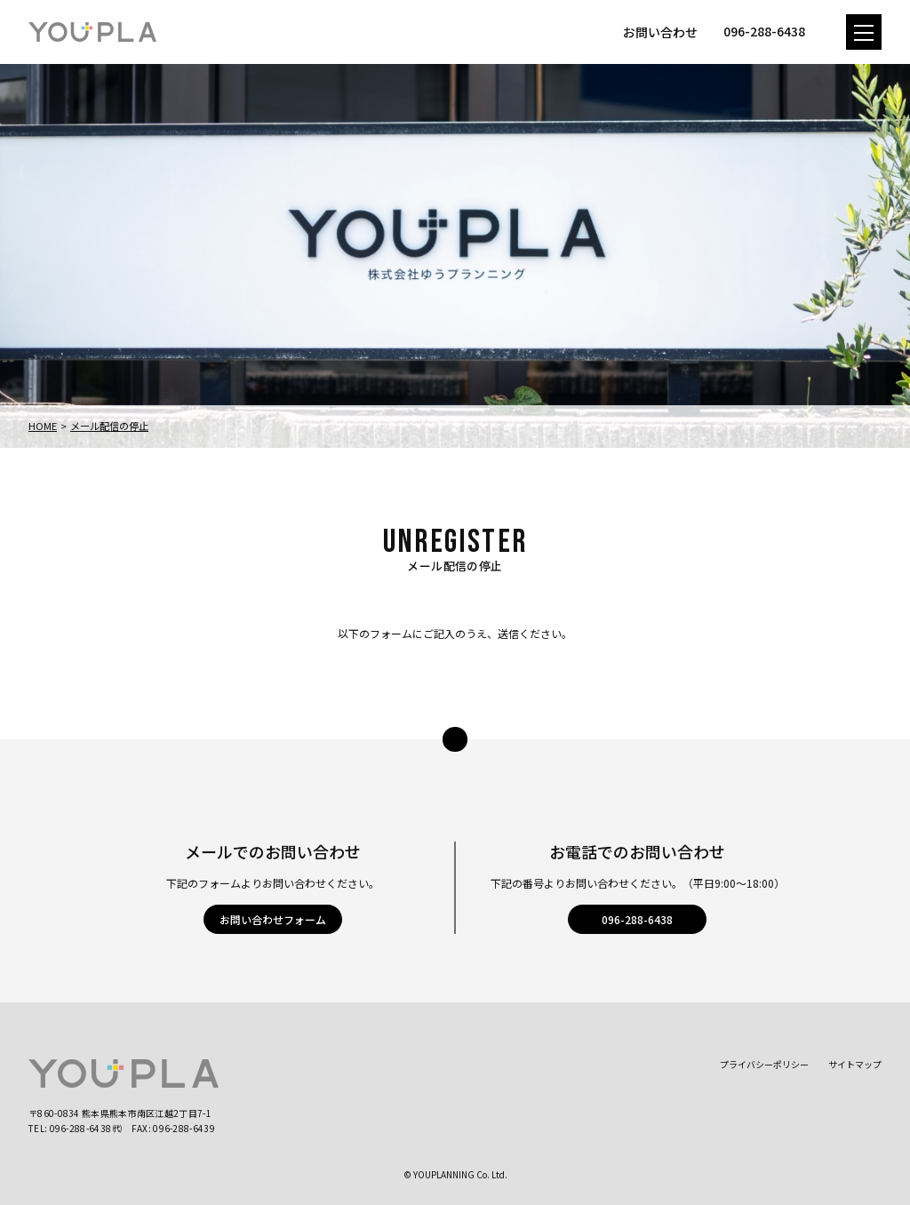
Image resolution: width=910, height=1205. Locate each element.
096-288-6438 (637, 919)
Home (42, 426)
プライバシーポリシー (764, 1064)
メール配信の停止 (109, 426)
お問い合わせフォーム (273, 919)
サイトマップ (855, 1064)
